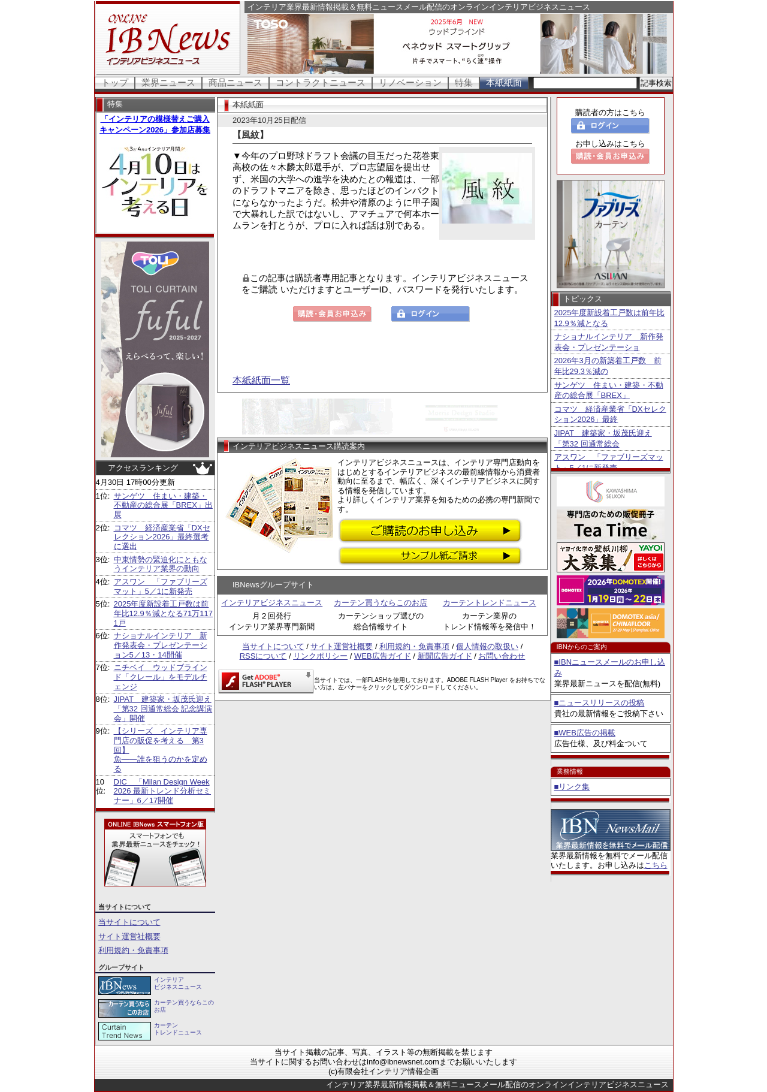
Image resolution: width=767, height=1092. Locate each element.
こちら (656, 865)
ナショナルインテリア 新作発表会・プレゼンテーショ (608, 342)
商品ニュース (235, 82)
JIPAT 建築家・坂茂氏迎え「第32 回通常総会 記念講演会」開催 (163, 708)
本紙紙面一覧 (261, 380)
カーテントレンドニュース (489, 602)
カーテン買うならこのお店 (380, 602)
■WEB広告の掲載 (584, 732)
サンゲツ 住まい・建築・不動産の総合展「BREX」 (608, 390)
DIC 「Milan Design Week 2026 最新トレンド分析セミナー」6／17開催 (163, 791)
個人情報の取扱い (487, 646)
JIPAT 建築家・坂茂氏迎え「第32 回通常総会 (603, 438)
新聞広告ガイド (445, 655)
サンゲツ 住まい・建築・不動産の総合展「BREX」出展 (163, 505)
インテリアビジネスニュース (271, 602)
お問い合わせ (501, 655)
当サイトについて (129, 922)
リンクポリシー (320, 655)
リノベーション (410, 82)
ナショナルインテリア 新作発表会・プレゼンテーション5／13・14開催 (160, 645)
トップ (114, 82)
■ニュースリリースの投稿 (599, 702)
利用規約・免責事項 (133, 950)
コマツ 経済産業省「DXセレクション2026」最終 (610, 414)
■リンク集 (572, 786)
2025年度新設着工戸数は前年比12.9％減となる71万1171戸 (163, 613)
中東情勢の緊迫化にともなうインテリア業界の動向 (160, 564)
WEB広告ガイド (382, 655)
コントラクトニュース (321, 82)
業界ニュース (168, 82)
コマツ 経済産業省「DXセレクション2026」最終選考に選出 (162, 537)
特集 (464, 82)
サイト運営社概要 (129, 936)
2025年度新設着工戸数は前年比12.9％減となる (609, 318)
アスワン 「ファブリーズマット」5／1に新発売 (160, 586)
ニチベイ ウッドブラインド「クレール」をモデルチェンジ (160, 676)
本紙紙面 (504, 82)
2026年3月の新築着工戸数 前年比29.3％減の (608, 366)
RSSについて (263, 655)
